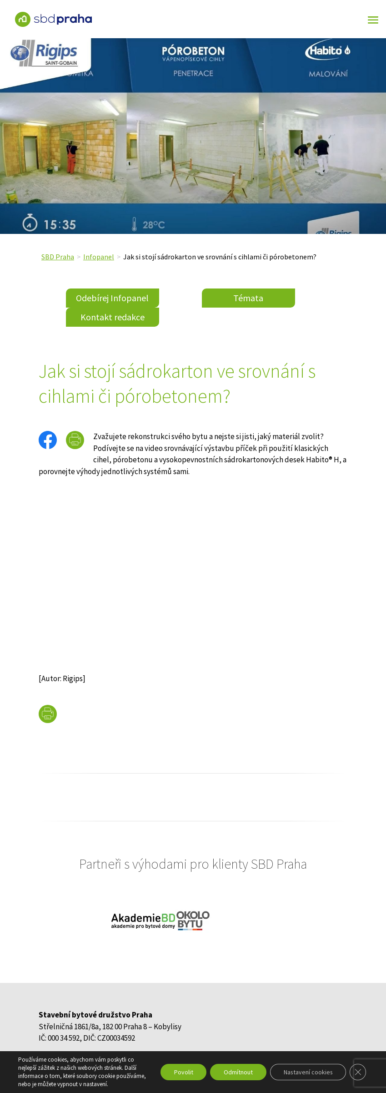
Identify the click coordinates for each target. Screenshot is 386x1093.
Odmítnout (236, 1072)
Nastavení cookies (307, 1072)
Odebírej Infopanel (112, 298)
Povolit (181, 1072)
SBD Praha (57, 256)
